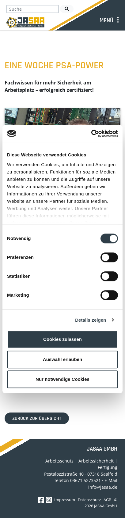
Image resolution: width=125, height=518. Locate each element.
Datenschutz (89, 499)
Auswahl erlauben (62, 359)
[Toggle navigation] (110, 20)
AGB (107, 499)
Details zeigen (90, 320)
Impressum (64, 499)
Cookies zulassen (62, 339)
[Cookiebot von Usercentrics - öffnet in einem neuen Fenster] (91, 134)
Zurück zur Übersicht (36, 418)
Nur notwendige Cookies (62, 379)
